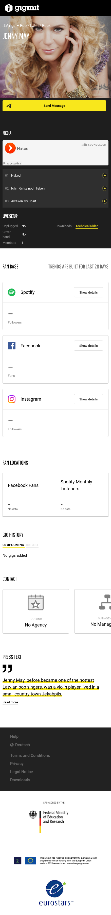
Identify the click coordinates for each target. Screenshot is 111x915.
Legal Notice (21, 771)
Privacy (17, 763)
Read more (10, 702)
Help (14, 736)
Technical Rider (87, 226)
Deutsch (22, 744)
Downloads (20, 779)
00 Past (32, 545)
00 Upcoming (14, 545)
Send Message (54, 106)
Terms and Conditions (30, 755)
